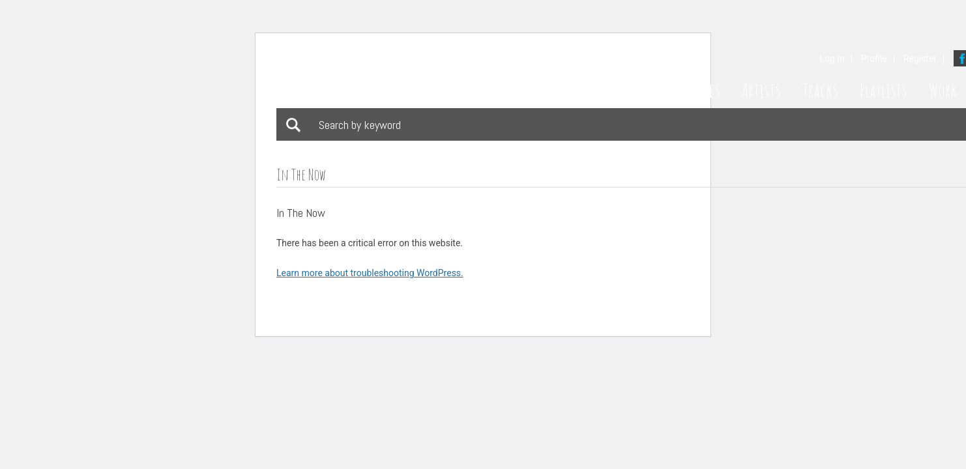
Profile (874, 58)
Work (943, 90)
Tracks (820, 90)
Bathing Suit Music (408, 74)
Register (920, 58)
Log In (831, 58)
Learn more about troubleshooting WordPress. (369, 273)
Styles (704, 90)
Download (345, 214)
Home (651, 90)
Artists (761, 90)
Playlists (883, 90)
